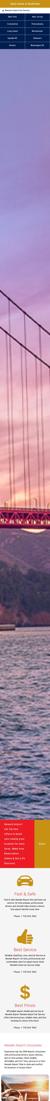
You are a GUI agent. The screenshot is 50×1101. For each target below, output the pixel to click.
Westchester (37, 31)
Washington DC (37, 45)
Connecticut (12, 24)
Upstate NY (12, 38)
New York (12, 17)
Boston (12, 45)
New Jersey (37, 17)
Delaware (37, 38)
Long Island (12, 31)
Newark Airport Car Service (17, 10)
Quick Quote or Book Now (25, 3)
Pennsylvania (37, 24)
